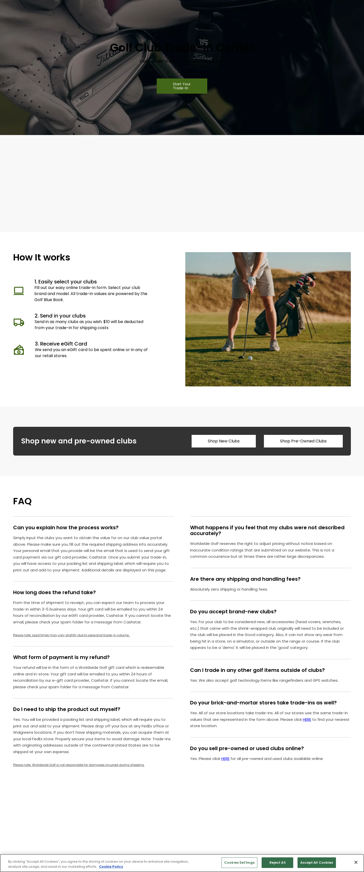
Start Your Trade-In (182, 86)
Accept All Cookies (316, 862)
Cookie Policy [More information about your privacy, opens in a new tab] (111, 866)
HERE (307, 719)
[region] (182, 863)
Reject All (277, 862)
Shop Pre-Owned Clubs (303, 441)
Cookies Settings (239, 862)
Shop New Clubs (224, 441)
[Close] (355, 862)
